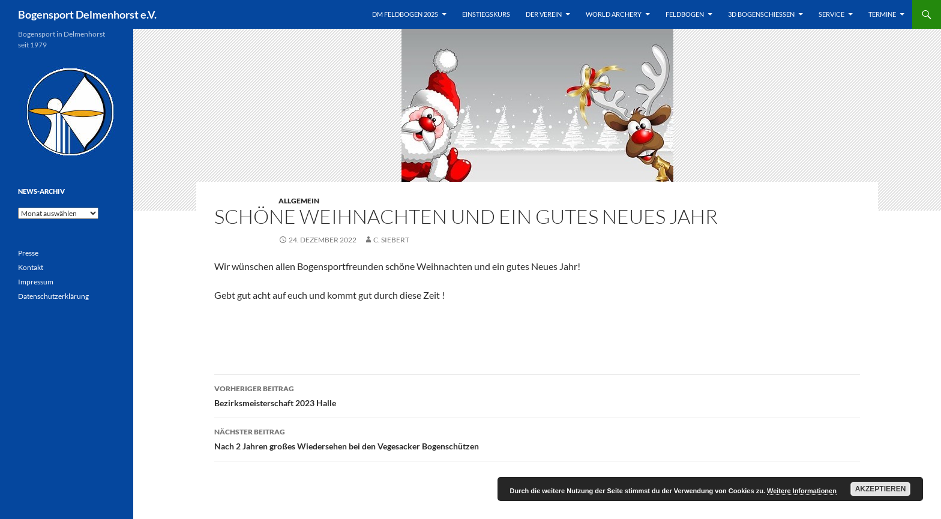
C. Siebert (391, 239)
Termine (882, 14)
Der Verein (544, 14)
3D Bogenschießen (761, 14)
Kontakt (30, 267)
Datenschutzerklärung (53, 296)
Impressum (35, 281)
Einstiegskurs (486, 14)
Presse (28, 252)
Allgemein (298, 200)
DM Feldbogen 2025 (405, 14)
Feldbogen (685, 14)
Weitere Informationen (802, 490)
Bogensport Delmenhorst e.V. (87, 14)
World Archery (614, 14)
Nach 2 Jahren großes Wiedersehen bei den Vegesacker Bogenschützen (537, 438)
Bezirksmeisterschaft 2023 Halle (537, 395)
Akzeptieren (880, 489)
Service (831, 14)
